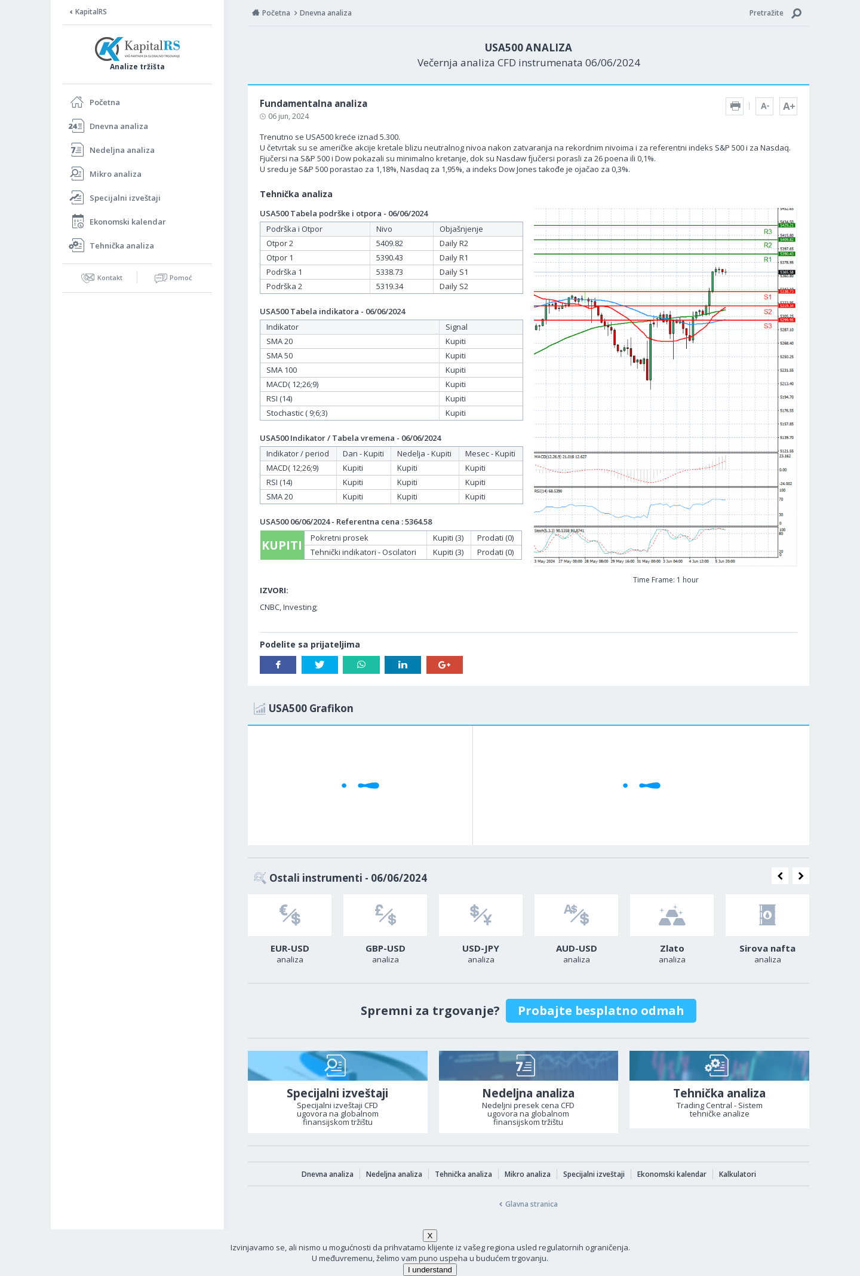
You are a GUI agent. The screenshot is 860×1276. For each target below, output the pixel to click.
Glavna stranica (531, 1204)
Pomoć (181, 277)
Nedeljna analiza (122, 150)
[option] (289, 932)
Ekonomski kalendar (128, 221)
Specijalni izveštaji (125, 197)
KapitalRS (91, 12)
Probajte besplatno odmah (601, 1010)
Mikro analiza (116, 173)
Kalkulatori (737, 1174)
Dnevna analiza (119, 126)
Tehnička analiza (122, 245)
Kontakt (109, 277)
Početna (105, 102)
